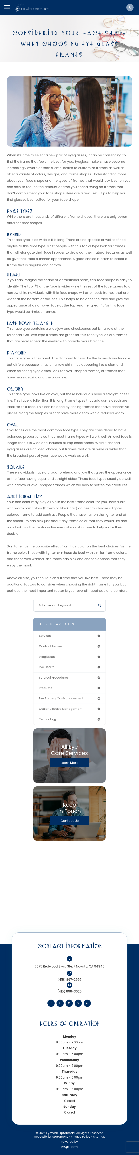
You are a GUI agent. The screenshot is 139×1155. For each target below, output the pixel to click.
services (45, 636)
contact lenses (50, 646)
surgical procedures (54, 678)
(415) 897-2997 (69, 979)
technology (47, 719)
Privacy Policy (80, 1137)
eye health (46, 667)
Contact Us (69, 820)
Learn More (69, 762)
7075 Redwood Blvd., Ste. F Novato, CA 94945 (69, 966)
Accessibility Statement (51, 1137)
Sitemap (99, 1137)
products (45, 688)
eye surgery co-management (61, 698)
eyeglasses (47, 657)
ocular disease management (61, 709)
